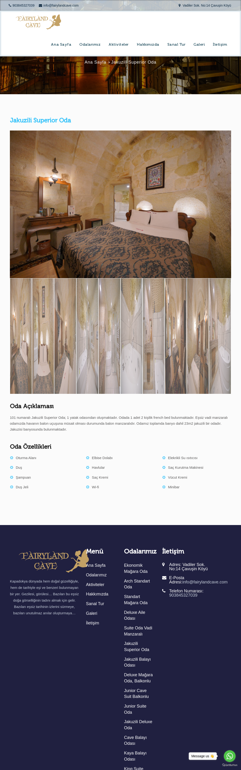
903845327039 (21, 5)
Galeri (199, 45)
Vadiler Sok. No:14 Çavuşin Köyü (205, 5)
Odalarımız (89, 45)
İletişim (220, 45)
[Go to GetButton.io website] (229, 765)
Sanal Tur (176, 45)
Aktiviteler (118, 45)
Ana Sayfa (61, 45)
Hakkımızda (148, 45)
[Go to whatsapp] (230, 756)
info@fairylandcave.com (59, 5)
